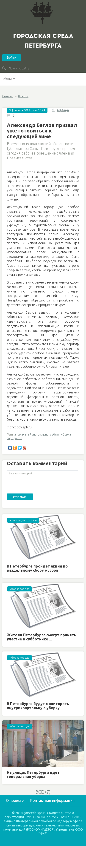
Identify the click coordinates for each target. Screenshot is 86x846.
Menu (7, 78)
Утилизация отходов (23, 520)
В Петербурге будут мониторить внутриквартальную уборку (38, 706)
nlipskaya (63, 110)
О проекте (15, 800)
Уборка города (19, 588)
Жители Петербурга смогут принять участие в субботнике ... (41, 637)
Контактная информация (52, 800)
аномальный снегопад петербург (36, 434)
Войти (11, 57)
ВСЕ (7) (43, 791)
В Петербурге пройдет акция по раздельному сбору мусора (37, 568)
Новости (7, 96)
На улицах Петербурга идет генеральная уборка (33, 774)
